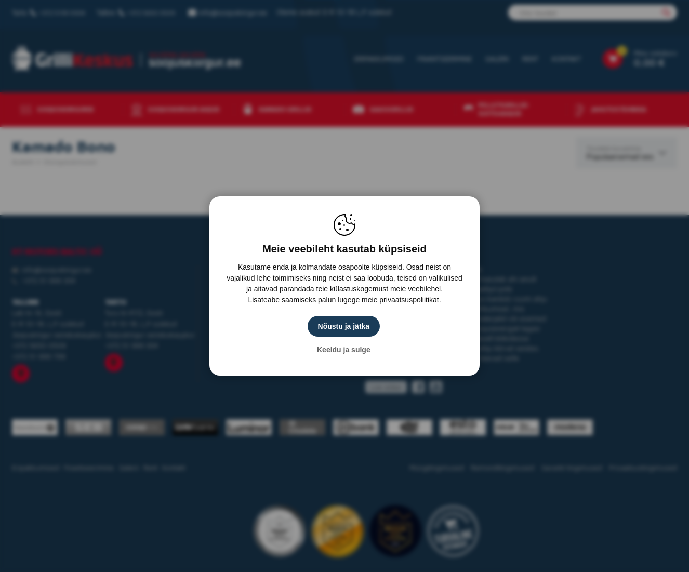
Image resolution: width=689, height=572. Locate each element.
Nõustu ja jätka (344, 326)
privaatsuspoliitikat (409, 300)
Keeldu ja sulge (345, 349)
